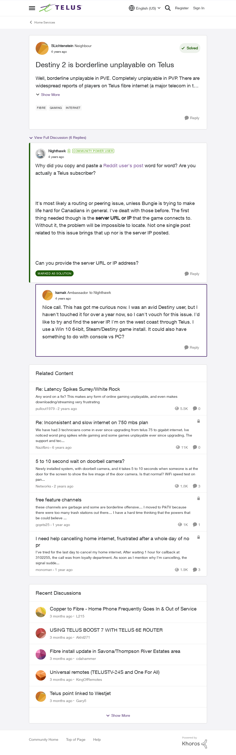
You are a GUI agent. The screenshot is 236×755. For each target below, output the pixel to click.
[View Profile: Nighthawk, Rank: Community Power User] (40, 154)
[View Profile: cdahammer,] (41, 654)
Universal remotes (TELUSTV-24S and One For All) (105, 672)
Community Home (43, 739)
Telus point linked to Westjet (80, 693)
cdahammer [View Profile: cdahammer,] (86, 658)
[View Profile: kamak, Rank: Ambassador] (47, 295)
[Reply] (192, 118)
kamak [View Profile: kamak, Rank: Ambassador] (60, 292)
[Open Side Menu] (32, 8)
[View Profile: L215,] (41, 612)
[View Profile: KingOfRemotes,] (41, 675)
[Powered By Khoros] (194, 743)
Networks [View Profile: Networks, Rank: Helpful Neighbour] (43, 486)
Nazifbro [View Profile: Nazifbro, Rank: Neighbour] (42, 447)
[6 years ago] (61, 447)
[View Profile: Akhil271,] (41, 633)
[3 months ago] (61, 616)
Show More (48, 94)
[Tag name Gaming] (56, 108)
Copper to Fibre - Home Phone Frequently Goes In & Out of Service (123, 609)
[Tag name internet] (73, 108)
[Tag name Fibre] (41, 108)
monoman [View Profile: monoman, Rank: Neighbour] (44, 569)
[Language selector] (145, 8)
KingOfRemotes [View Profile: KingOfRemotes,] (89, 679)
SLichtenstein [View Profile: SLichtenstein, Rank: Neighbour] (62, 45)
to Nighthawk (100, 292)
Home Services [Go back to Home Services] (42, 22)
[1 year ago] (60, 524)
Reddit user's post (123, 165)
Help (97, 739)
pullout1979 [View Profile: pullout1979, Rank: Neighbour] (45, 408)
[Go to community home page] (61, 8)
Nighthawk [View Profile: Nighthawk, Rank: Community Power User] (57, 151)
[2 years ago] (66, 408)
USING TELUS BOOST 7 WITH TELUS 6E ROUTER (106, 630)
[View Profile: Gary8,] (41, 696)
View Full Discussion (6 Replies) (57, 137)
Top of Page (75, 739)
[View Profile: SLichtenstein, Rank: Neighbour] (42, 48)
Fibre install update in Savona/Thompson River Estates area (115, 651)
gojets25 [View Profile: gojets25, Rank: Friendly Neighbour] (43, 524)
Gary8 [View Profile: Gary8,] (81, 700)
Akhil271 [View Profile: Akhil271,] (83, 637)
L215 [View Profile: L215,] (80, 616)
